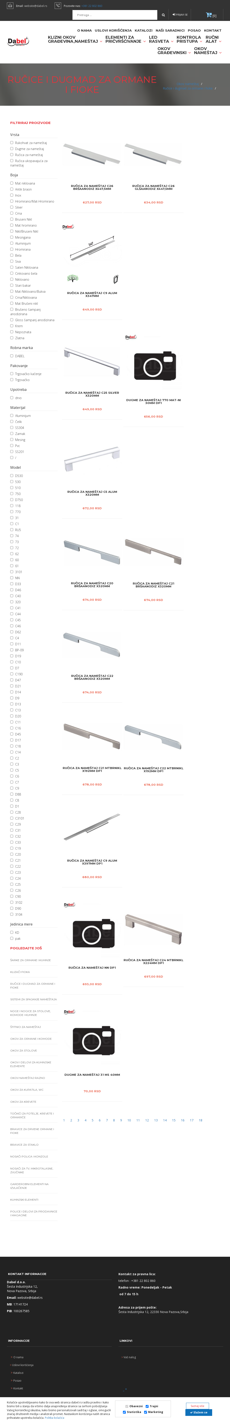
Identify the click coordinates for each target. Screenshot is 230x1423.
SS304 (17, 428)
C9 (14, 788)
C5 (14, 770)
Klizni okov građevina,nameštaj (75, 39)
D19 (15, 656)
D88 (15, 794)
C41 (15, 608)
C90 (15, 896)
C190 (16, 674)
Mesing (17, 440)
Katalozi (144, 30)
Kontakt (213, 30)
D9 (14, 698)
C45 (15, 620)
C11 (15, 722)
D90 (15, 908)
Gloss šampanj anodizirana (32, 320)
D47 (15, 680)
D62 (15, 632)
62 (14, 554)
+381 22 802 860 (91, 6)
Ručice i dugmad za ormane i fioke (188, 88)
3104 (16, 914)
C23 (15, 872)
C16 (15, 728)
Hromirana (20, 249)
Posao (194, 30)
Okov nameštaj (208, 50)
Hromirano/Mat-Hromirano (32, 201)
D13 (15, 704)
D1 (14, 806)
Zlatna (17, 338)
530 (15, 482)
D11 (15, 644)
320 (15, 602)
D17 (15, 740)
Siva (15, 261)
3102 (16, 902)
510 (15, 488)
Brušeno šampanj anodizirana (25, 311)
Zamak (17, 434)
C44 (15, 614)
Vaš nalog (128, 1357)
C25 (15, 884)
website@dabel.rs (35, 6)
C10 (15, 662)
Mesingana (20, 237)
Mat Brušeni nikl (24, 303)
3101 (16, 572)
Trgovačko (20, 380)
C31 (15, 830)
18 (200, 1120)
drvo (16, 398)
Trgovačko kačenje (25, 374)
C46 (15, 626)
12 (147, 1120)
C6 (14, 776)
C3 (14, 764)
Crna (16, 213)
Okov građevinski (174, 50)
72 (14, 548)
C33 (15, 842)
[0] (214, 16)
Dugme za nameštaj (27, 149)
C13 (15, 710)
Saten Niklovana (24, 267)
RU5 (15, 530)
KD (14, 932)
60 (14, 560)
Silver (16, 207)
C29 (15, 824)
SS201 (17, 452)
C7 (14, 782)
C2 (14, 758)
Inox (15, 195)
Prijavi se (180, 14)
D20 (15, 716)
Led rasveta (161, 39)
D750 (16, 500)
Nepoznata (20, 332)
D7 (14, 668)
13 (156, 1120)
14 (165, 1120)
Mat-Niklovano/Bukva (28, 291)
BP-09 (17, 650)
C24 (15, 878)
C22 (15, 866)
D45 (15, 734)
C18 (15, 746)
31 (14, 518)
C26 (15, 890)
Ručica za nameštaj (26, 155)
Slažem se (198, 1412)
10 (129, 1120)
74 (14, 536)
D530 (16, 476)
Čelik (16, 422)
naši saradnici (170, 30)
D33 (15, 584)
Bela (15, 255)
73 (14, 542)
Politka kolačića (54, 1418)
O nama (84, 30)
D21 (15, 686)
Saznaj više (197, 1406)
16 (183, 1120)
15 (174, 1120)
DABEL (17, 356)
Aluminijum (20, 243)
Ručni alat (214, 39)
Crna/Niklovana (23, 297)
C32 (15, 836)
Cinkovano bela (23, 273)
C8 (14, 800)
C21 (15, 860)
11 (138, 1120)
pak (15, 938)
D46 (15, 590)
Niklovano (19, 279)
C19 (15, 848)
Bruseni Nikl (21, 219)
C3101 (17, 818)
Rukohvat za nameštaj (28, 143)
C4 (14, 638)
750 (15, 494)
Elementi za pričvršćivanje (126, 39)
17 (192, 1120)
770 (15, 512)
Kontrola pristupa (189, 39)
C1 (14, 524)
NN (15, 578)
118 (15, 506)
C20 (15, 854)
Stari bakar (20, 285)
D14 (15, 692)
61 (14, 566)
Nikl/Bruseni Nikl (24, 231)
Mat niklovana (22, 183)
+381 (135, 1281)
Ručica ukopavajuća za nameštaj (29, 163)
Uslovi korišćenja (113, 30)
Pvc (15, 446)
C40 (15, 596)
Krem (16, 326)
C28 (15, 812)
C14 (15, 752)
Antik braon (21, 189)
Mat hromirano (23, 225)
